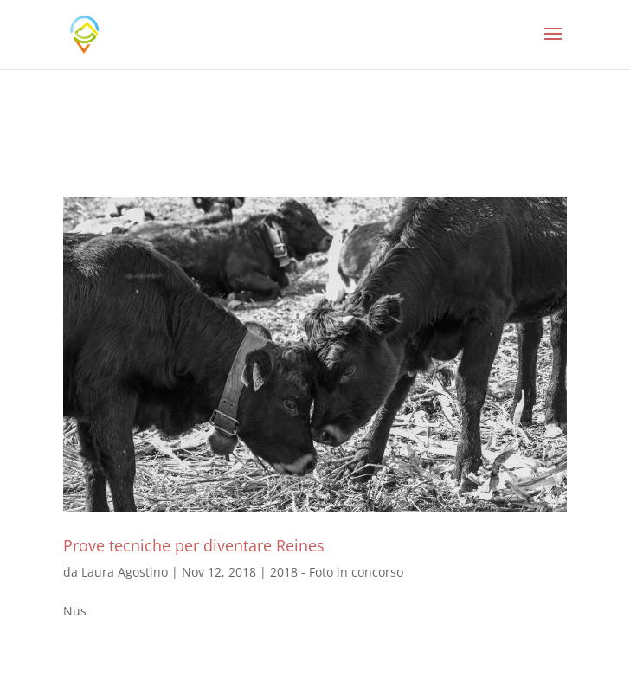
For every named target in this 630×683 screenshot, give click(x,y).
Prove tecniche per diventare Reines (194, 545)
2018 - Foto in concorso (336, 572)
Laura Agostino (124, 572)
